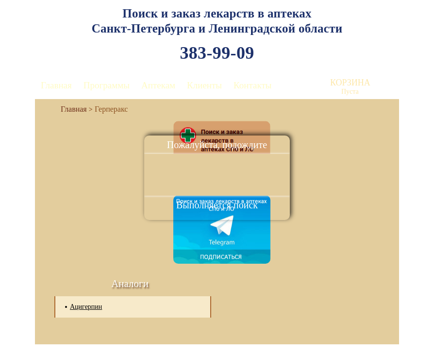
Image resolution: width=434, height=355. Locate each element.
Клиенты (204, 85)
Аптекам (158, 85)
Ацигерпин (86, 306)
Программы (106, 85)
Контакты (252, 85)
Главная (56, 85)
